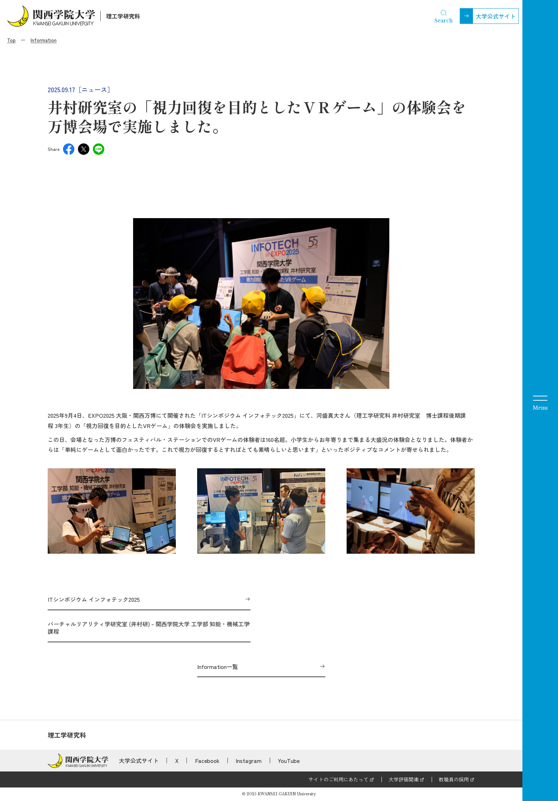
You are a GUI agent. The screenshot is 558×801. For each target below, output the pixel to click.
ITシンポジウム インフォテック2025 (94, 599)
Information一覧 (217, 666)
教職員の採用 (454, 779)
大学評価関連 (403, 779)
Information (44, 39)
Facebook (207, 760)
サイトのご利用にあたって (338, 779)
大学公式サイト (496, 16)
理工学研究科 (123, 16)
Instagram (249, 760)
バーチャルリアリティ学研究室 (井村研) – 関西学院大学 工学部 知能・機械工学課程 (148, 628)
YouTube (289, 760)
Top (11, 39)
